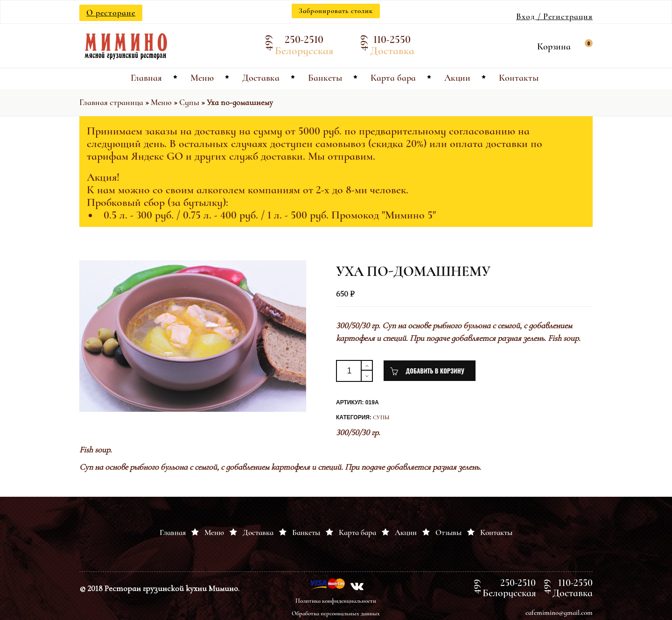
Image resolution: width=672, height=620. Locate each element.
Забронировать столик (336, 11)
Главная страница (111, 102)
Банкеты (306, 532)
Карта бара (357, 532)
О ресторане (110, 12)
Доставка (258, 532)
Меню (161, 102)
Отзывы (448, 532)
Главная (173, 532)
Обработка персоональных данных (336, 613)
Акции (406, 532)
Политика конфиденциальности (335, 601)
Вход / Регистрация (554, 16)
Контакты (496, 532)
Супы (189, 102)
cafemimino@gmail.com (559, 612)
